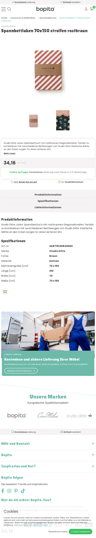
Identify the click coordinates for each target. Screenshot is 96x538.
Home (4, 18)
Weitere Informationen (21, 370)
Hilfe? (25, 2)
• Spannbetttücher (47, 18)
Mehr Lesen (9, 153)
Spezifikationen (48, 201)
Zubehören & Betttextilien (22, 18)
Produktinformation (48, 194)
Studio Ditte (8, 26)
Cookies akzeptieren (80, 531)
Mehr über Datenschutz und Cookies (31, 525)
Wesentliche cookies (57, 531)
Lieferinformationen (48, 207)
